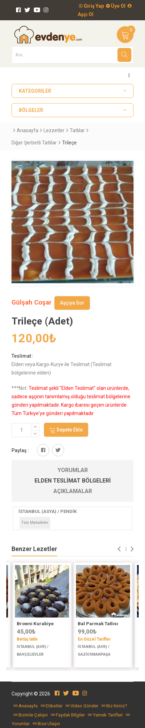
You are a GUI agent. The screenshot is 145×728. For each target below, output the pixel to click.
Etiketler (51, 705)
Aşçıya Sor (72, 303)
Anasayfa (27, 130)
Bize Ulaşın (46, 723)
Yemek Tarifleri (105, 715)
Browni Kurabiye (35, 623)
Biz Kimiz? (114, 705)
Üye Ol (115, 6)
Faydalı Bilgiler (68, 715)
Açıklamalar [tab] (72, 491)
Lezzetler (54, 130)
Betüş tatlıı (27, 639)
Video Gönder (82, 705)
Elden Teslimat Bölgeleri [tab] (73, 480)
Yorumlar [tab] (73, 470)
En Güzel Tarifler (94, 639)
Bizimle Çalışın (31, 715)
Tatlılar (77, 130)
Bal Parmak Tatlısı (98, 623)
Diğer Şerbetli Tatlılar (34, 142)
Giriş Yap (91, 6)
